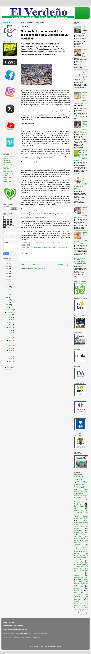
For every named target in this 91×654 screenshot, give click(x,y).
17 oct (11, 343)
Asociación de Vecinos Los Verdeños (81, 502)
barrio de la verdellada (81, 477)
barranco (77, 538)
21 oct (11, 335)
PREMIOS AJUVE (81, 546)
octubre (9, 315)
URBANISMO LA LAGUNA (8, 182)
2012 (7, 297)
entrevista (77, 611)
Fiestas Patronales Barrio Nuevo (81, 522)
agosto (9, 370)
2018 (7, 281)
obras (76, 508)
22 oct (11, 332)
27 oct (11, 325)
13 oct (11, 348)
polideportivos (78, 603)
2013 (7, 294)
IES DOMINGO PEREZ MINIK (7, 161)
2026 (7, 261)
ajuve (81, 494)
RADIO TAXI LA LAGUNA (8, 174)
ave (82, 600)
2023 (7, 268)
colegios (80, 535)
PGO (75, 600)
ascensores (77, 605)
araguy (76, 614)
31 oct (11, 317)
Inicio (48, 265)
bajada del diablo (79, 564)
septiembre (10, 367)
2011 (7, 299)
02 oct (11, 364)
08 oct (11, 350)
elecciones (78, 531)
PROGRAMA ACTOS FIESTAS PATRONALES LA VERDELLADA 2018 (80, 261)
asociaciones (82, 614)
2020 (7, 276)
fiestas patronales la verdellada (81, 484)
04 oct (11, 361)
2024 (7, 266)
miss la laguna (78, 590)
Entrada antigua (63, 265)
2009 (7, 305)
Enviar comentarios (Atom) (37, 268)
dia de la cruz (79, 562)
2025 (7, 263)
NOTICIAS (11, 353)
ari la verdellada (79, 566)
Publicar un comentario (30, 257)
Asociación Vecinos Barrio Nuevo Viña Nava (81, 516)
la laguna (82, 613)
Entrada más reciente (30, 265)
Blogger (58, 646)
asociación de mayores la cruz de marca (81, 549)
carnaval (76, 575)
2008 (7, 307)
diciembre (10, 310)
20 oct (11, 338)
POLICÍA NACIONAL (9, 171)
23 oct (11, 330)
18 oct (11, 340)
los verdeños (81, 585)
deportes (77, 574)
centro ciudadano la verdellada (81, 542)
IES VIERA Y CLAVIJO (7, 167)
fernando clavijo (79, 588)
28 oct (11, 322)
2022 (7, 271)
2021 (7, 274)
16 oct (11, 345)
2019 (7, 279)
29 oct (11, 319)
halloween (77, 572)
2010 (7, 302)
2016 (7, 287)
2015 (7, 289)
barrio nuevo (79, 506)
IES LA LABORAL (8, 165)
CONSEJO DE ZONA (81, 577)
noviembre (10, 312)
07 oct (11, 356)
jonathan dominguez (81, 583)
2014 (7, 292)
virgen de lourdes (81, 533)
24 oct (11, 327)
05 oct (11, 359)
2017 (7, 284)
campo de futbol (79, 587)
